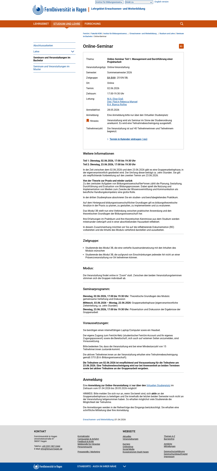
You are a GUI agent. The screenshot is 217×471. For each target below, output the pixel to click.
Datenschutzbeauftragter (176, 454)
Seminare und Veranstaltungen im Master (51, 68)
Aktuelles (127, 436)
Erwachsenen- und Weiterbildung (98, 419)
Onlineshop (128, 446)
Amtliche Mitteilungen (169, 445)
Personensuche (85, 447)
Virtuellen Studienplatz (158, 385)
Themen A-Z (169, 436)
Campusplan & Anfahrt (88, 439)
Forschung (93, 23)
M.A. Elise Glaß (115, 98)
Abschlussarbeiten (43, 45)
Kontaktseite (83, 436)
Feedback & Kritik (86, 441)
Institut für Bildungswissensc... (115, 34)
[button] (72, 51)
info (42, 449)
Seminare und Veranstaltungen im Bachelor (51, 59)
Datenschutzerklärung (174, 451)
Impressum (169, 456)
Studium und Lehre (66, 23)
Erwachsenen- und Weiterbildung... (144, 34)
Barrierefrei (169, 439)
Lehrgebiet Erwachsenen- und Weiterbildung (118, 8)
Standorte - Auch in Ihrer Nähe (101, 466)
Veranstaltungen (130, 439)
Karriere (126, 444)
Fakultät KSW (96, 34)
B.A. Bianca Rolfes (117, 104)
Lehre (36, 51)
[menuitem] (54, 45)
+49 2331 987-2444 (51, 446)
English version (162, 1)
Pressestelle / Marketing (89, 452)
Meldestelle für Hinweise (89, 444)
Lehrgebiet (41, 23)
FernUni (86, 34)
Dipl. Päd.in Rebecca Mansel (122, 101)
